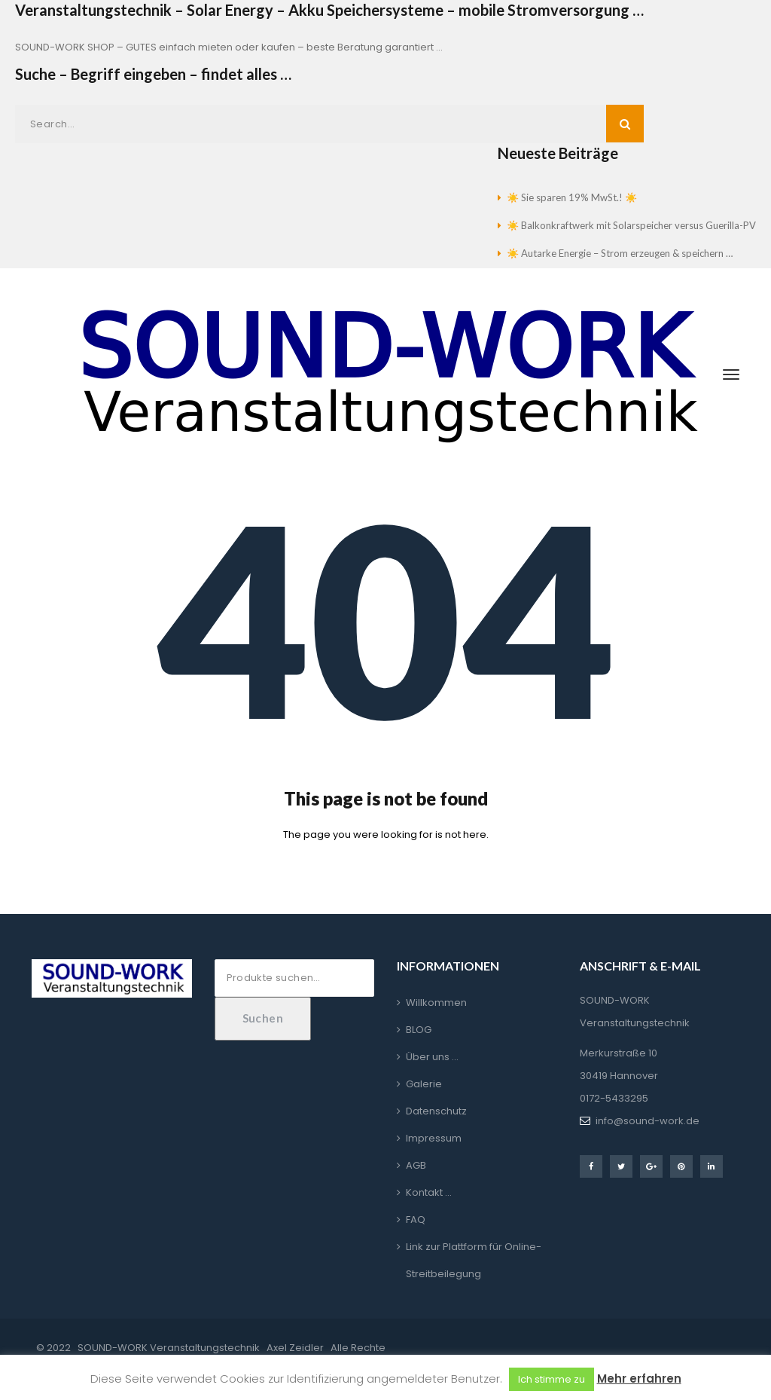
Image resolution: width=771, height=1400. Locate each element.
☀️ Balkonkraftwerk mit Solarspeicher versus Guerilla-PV (631, 225)
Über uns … (432, 1057)
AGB (416, 1165)
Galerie (424, 1084)
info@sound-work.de (647, 1121)
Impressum (434, 1138)
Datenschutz (436, 1111)
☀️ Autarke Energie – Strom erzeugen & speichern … (620, 253)
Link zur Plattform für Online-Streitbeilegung (473, 1260)
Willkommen (436, 1002)
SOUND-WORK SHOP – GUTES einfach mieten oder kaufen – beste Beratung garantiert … (229, 47)
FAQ (415, 1219)
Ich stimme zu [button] (551, 1379)
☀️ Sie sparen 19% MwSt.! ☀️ (572, 197)
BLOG (418, 1029)
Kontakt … (429, 1192)
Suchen (263, 1018)
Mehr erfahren (639, 1378)
